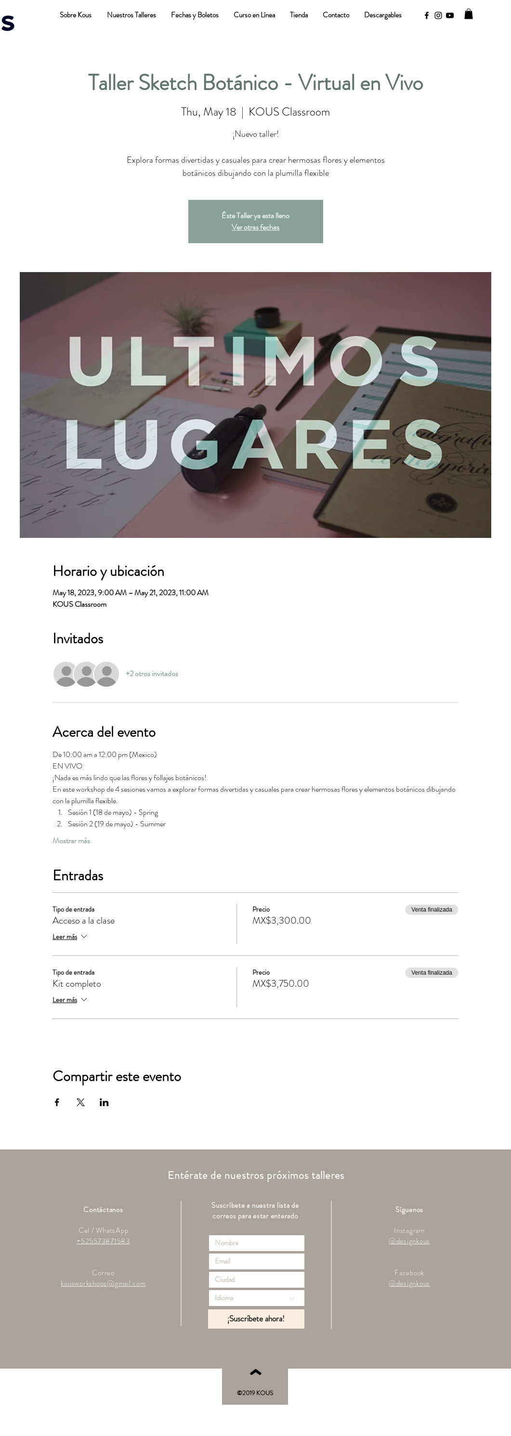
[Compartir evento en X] (80, 1102)
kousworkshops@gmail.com (103, 1283)
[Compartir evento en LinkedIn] (104, 1102)
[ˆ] (255, 1383)
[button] (468, 14)
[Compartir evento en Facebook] (57, 1102)
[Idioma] (256, 1298)
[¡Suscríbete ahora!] (256, 1319)
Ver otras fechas (255, 227)
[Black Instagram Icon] (438, 15)
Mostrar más (71, 840)
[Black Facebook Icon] (427, 15)
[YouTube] (450, 15)
